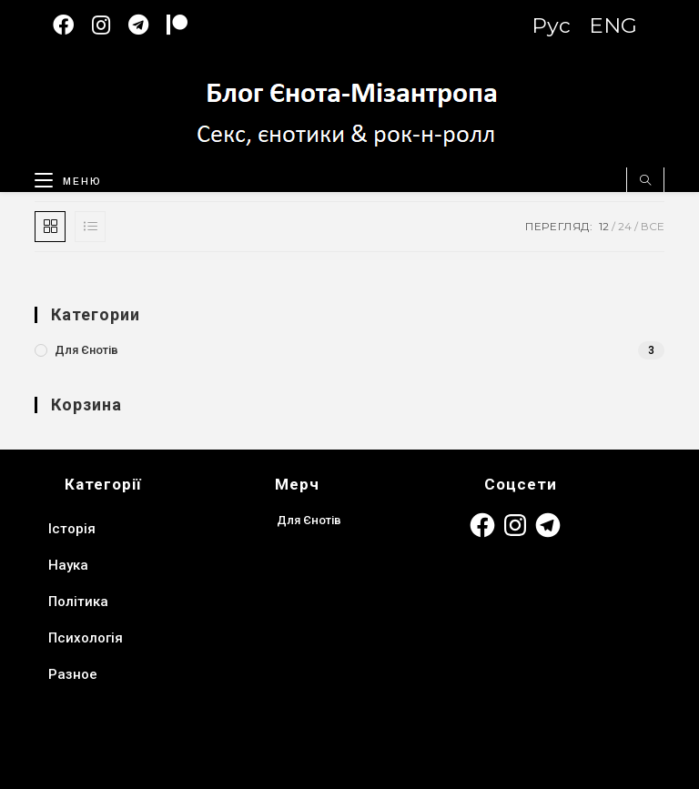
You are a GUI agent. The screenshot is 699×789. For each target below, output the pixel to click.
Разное (72, 674)
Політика (78, 601)
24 (625, 226)
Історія (72, 529)
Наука (68, 565)
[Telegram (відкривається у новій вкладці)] (147, 25)
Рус (551, 25)
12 (604, 226)
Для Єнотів (86, 350)
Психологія (85, 638)
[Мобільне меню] (61, 177)
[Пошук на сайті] (645, 181)
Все (652, 226)
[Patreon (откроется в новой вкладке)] (186, 25)
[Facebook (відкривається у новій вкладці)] (72, 25)
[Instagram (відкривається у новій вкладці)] (110, 25)
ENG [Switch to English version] (613, 25)
